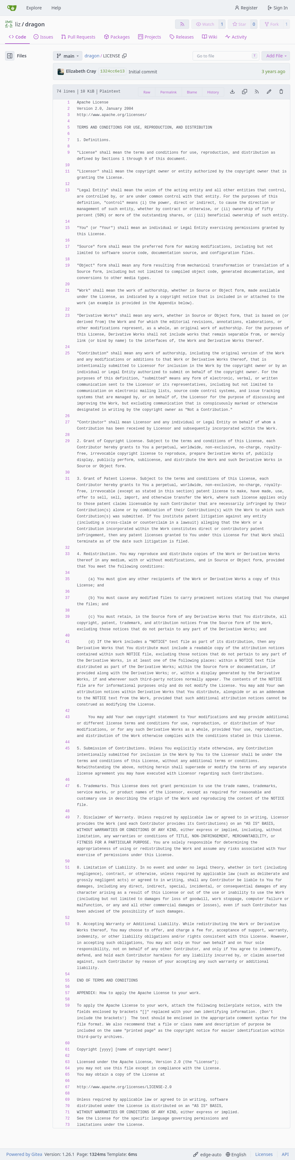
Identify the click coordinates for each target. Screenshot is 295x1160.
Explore (34, 8)
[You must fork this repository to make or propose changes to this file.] (269, 92)
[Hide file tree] (9, 56)
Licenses (264, 1154)
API (285, 1154)
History (213, 92)
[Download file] (232, 92)
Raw (146, 92)
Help (56, 8)
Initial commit (143, 72)
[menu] (207, 1154)
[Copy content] (245, 92)
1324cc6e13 (112, 71)
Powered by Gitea (24, 1154)
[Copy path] (124, 56)
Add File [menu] (277, 56)
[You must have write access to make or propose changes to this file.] (281, 92)
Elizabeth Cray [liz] (81, 71)
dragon (35, 24)
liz (18, 24)
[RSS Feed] (182, 24)
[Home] (12, 7)
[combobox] (226, 56)
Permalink (168, 92)
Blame (192, 92)
